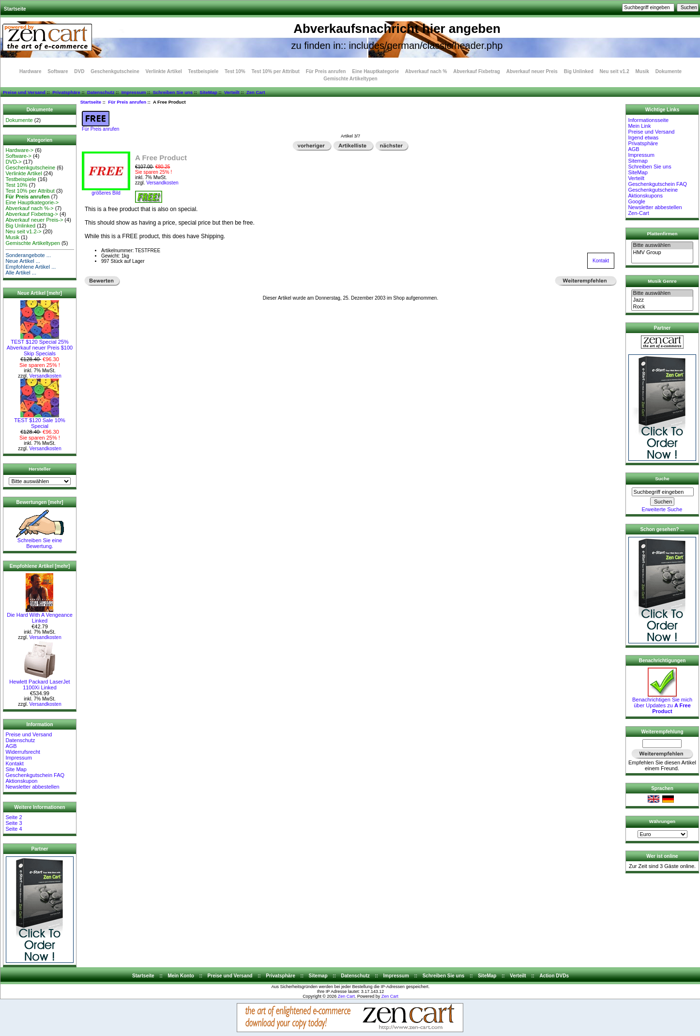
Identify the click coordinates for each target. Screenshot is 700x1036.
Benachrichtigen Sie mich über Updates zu (662, 703)
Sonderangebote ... (28, 255)
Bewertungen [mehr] (39, 502)
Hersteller (40, 469)
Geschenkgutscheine (115, 71)
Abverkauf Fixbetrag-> (31, 214)
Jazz (662, 300)
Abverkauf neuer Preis (532, 71)
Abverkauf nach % (426, 71)
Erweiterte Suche (662, 509)
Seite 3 (13, 823)
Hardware (30, 71)
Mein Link (639, 126)
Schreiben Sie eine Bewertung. (40, 541)
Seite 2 (13, 817)
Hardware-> (19, 150)
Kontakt (14, 763)
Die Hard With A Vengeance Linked (40, 615)
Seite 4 (13, 829)
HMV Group (662, 252)
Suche (662, 478)
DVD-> (13, 162)
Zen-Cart (638, 213)
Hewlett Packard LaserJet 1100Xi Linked (39, 682)
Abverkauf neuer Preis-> (34, 220)
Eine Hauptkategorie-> (32, 202)
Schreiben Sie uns (173, 92)
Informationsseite (648, 120)
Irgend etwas (643, 137)
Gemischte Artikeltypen (350, 78)
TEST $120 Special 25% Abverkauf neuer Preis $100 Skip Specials (40, 345)
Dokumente (668, 71)
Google (636, 201)
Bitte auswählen (662, 245)
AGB (10, 746)
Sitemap (637, 161)
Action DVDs (554, 975)
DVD (79, 71)
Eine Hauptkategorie (375, 71)
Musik (642, 71)
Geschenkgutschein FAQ (34, 775)
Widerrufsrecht (22, 752)
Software (57, 71)
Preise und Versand (24, 92)
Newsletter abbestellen (32, 787)
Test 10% (235, 71)
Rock (662, 307)
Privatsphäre (66, 92)
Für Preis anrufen (127, 102)
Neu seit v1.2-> (23, 231)
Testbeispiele (203, 71)
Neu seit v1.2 (614, 71)
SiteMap (208, 92)
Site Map (15, 769)
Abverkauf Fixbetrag (476, 71)
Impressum (134, 92)
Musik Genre (662, 281)
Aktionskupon (21, 781)
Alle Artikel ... (20, 272)
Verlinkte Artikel (164, 71)
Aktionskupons (645, 195)
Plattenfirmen (662, 233)
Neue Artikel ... (22, 261)
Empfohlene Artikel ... (30, 267)
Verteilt (232, 92)
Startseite (15, 9)
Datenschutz (100, 92)
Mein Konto (180, 975)
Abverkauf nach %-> (29, 208)
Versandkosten (45, 376)
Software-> (18, 156)
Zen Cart (255, 92)
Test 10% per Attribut (275, 71)
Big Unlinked (578, 71)
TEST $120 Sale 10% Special (39, 420)
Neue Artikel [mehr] (39, 293)
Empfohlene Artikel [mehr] (40, 566)
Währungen (662, 821)
